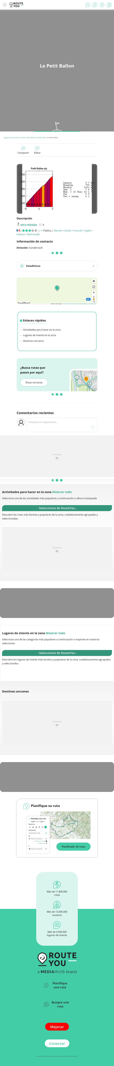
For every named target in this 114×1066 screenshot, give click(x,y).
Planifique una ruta (55, 958)
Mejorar (57, 999)
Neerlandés (33, 234)
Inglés (87, 230)
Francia (22, 137)
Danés (68, 230)
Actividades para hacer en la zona (40, 302)
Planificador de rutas (73, 819)
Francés (78, 230)
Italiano (21, 234)
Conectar (57, 1016)
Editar (37, 150)
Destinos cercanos (32, 313)
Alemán (58, 230)
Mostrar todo (62, 465)
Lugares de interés (11, 137)
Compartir (23, 150)
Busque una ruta (56, 977)
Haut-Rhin (31, 137)
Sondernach (41, 137)
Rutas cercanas (34, 355)
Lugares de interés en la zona (38, 308)
